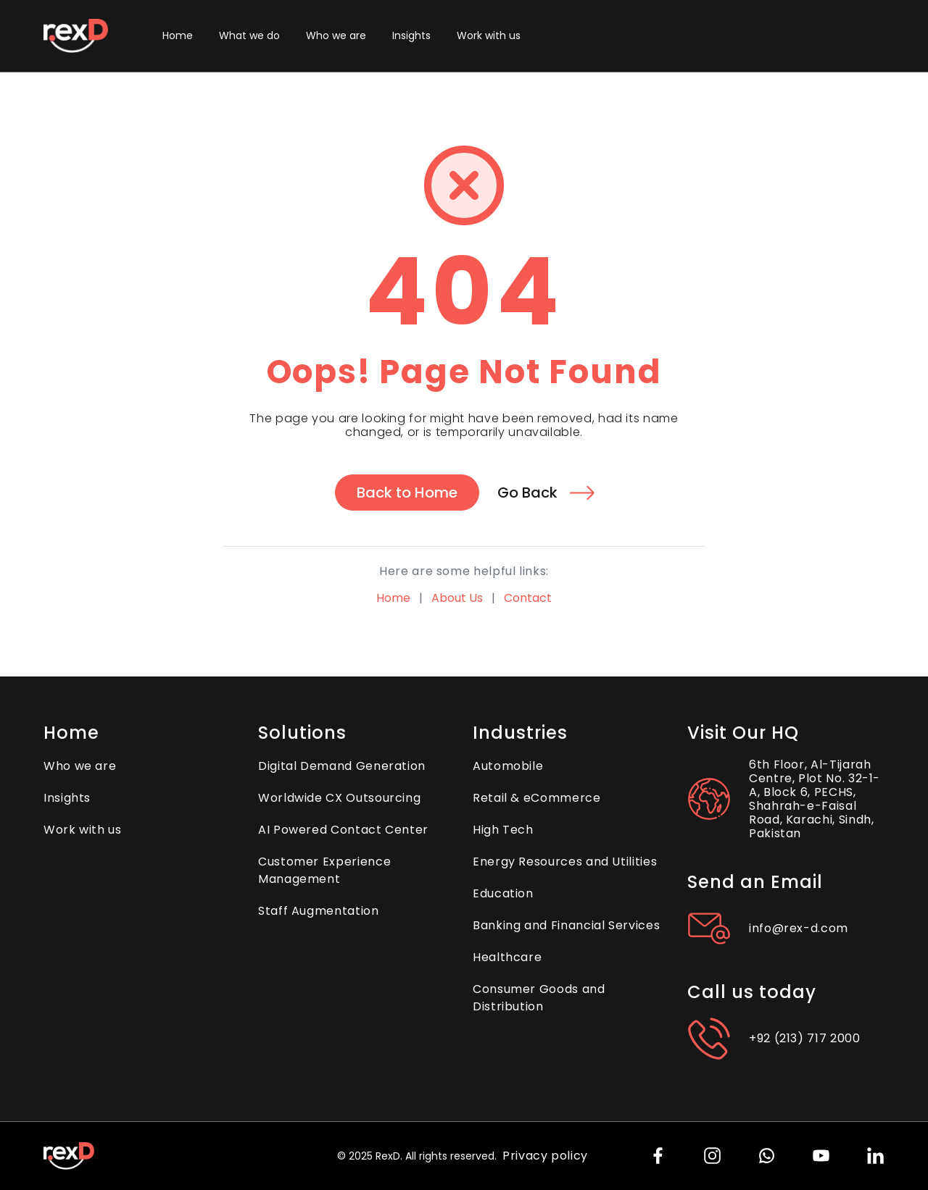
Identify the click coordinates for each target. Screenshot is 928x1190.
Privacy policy (545, 1155)
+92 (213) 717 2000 (805, 1038)
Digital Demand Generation (342, 766)
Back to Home (407, 492)
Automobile (508, 766)
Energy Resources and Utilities (565, 861)
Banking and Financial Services (566, 925)
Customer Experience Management (324, 870)
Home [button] (177, 35)
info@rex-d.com (798, 928)
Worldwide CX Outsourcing (339, 797)
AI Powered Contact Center (343, 829)
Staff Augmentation (318, 910)
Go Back (545, 492)
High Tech (503, 829)
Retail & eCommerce (537, 797)
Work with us (489, 35)
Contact (528, 598)
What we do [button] (249, 35)
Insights (411, 35)
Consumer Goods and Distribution (539, 998)
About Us (457, 598)
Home (393, 598)
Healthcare (507, 957)
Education (503, 893)
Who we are (336, 35)
